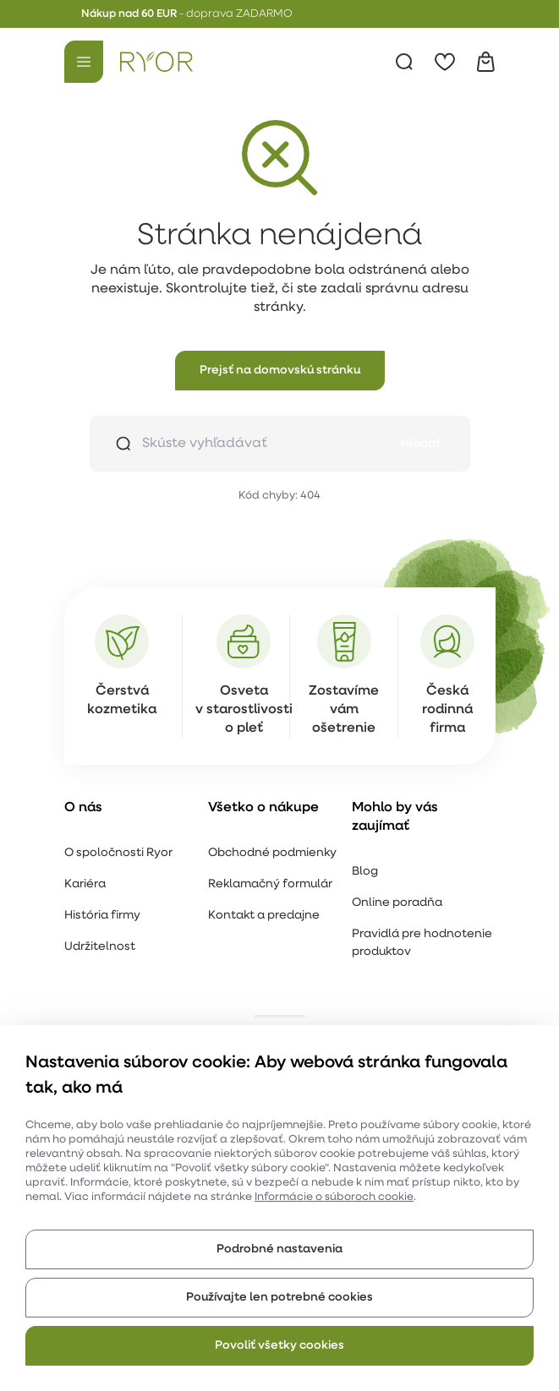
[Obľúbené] (445, 62)
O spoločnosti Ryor (118, 853)
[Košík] (485, 62)
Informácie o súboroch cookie (334, 1197)
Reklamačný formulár (270, 884)
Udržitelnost (99, 947)
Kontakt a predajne (264, 915)
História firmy (102, 915)
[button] (280, 370)
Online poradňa (397, 903)
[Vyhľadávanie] (404, 62)
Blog (365, 871)
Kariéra (85, 884)
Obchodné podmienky (272, 853)
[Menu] (83, 62)
